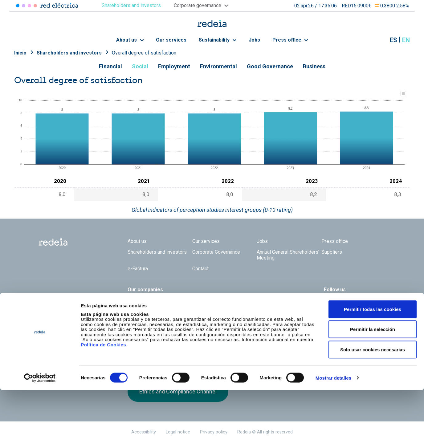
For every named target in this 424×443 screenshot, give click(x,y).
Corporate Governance (216, 252)
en (406, 40)
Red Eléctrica (148, 300)
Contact (200, 269)
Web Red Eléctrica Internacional (225, 300)
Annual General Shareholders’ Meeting (288, 255)
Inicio (20, 53)
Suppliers (331, 252)
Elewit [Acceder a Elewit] (35, 5)
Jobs (254, 40)
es (393, 40)
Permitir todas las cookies (372, 362)
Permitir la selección (372, 382)
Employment (174, 66)
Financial (110, 66)
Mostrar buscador (378, 40)
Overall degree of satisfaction (144, 53)
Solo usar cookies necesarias (372, 402)
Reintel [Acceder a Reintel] (29, 5)
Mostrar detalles (334, 430)
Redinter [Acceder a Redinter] (23, 5)
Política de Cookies (103, 397)
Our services (171, 40)
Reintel (190, 300)
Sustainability (217, 40)
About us (130, 40)
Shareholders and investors (69, 53)
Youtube (352, 305)
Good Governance (270, 66)
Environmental (218, 66)
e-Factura (138, 269)
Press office (290, 40)
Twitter (327, 305)
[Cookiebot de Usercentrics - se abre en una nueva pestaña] (40, 431)
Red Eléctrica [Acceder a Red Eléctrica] (18, 5)
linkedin (340, 305)
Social (140, 66)
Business (314, 66)
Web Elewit (260, 300)
